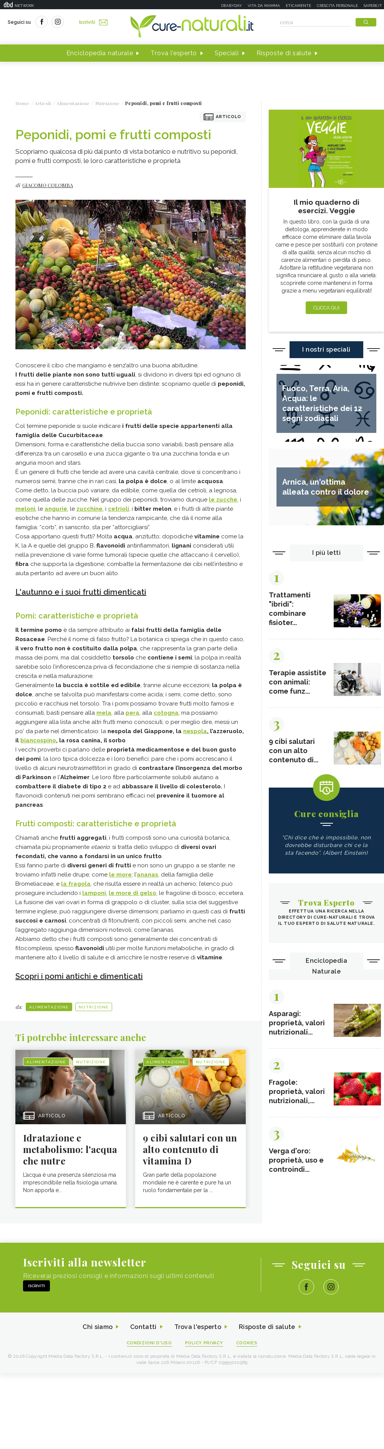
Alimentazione (49, 1007)
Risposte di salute (284, 53)
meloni (25, 508)
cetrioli (118, 508)
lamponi (94, 893)
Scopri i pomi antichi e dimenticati (79, 976)
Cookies (247, 1342)
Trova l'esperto (174, 53)
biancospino (38, 740)
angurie (56, 508)
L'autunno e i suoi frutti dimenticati (80, 592)
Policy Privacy (204, 1342)
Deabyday (231, 5)
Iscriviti (93, 22)
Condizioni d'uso (149, 1342)
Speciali (227, 53)
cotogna (166, 712)
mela (103, 712)
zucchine (89, 508)
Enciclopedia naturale (99, 53)
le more (120, 874)
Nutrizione (94, 1007)
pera (132, 712)
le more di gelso (132, 893)
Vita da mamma (264, 5)
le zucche (223, 499)
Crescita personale (337, 5)
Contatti (143, 1327)
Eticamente (298, 5)
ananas (147, 874)
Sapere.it (373, 5)
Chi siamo (98, 1327)
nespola (195, 731)
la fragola (76, 883)
